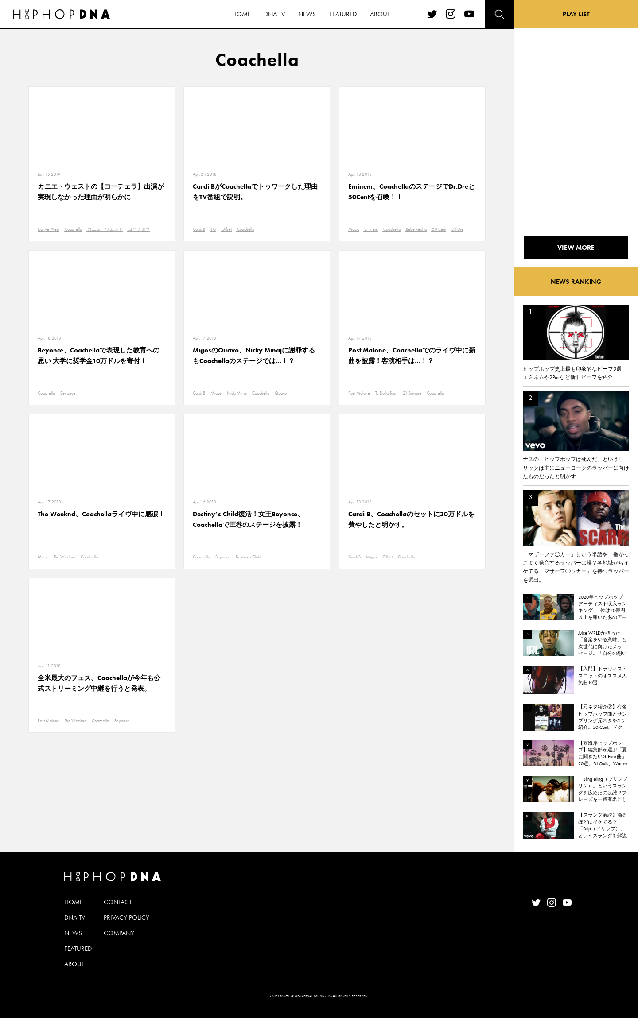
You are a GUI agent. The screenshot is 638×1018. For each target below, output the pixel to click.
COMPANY (119, 933)
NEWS (73, 933)
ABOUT (74, 964)
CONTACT (118, 902)
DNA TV (74, 917)
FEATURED (78, 948)
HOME (73, 902)
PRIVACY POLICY (126, 917)
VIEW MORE (576, 247)
